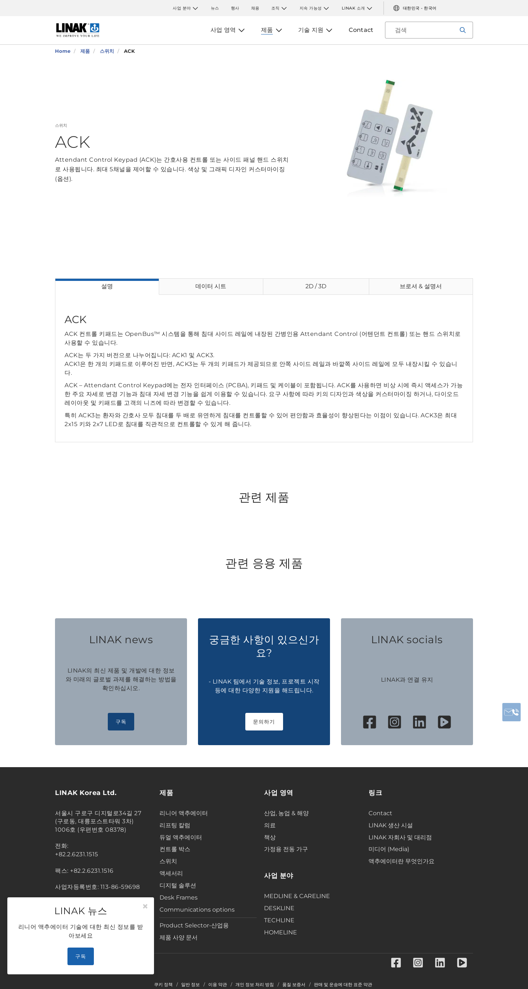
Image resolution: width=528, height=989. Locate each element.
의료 (270, 825)
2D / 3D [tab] (315, 286)
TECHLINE (279, 920)
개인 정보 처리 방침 (254, 984)
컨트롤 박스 (175, 849)
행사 (235, 8)
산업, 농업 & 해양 (286, 813)
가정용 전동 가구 (286, 849)
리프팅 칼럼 (175, 825)
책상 (270, 837)
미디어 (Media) (388, 849)
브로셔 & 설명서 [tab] (421, 286)
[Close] (145, 906)
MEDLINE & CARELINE (297, 896)
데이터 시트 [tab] (210, 286)
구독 (121, 721)
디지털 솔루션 (178, 885)
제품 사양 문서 (179, 937)
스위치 (168, 861)
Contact (380, 813)
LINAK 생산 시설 (390, 825)
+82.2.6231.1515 (76, 854)
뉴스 (215, 8)
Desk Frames (179, 897)
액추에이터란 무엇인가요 (401, 861)
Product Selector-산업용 (194, 925)
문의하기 (264, 721)
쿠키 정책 (163, 984)
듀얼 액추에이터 (181, 837)
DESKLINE (279, 908)
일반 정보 (190, 984)
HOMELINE (280, 932)
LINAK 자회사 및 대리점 (400, 837)
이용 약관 (217, 984)
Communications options (197, 909)
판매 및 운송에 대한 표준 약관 (343, 984)
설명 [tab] (107, 286)
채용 (255, 8)
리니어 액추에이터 (184, 813)
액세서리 (171, 873)
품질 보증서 (293, 984)
